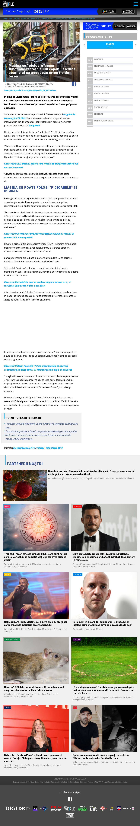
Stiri (10, 19)
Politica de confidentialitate (39, 782)
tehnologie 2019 (54, 447)
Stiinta (16, 19)
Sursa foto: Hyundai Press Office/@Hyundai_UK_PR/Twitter (30, 90)
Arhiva (104, 782)
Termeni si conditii (20, 782)
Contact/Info (113, 782)
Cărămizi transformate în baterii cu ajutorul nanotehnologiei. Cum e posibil (41, 431)
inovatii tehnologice (24, 447)
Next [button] (136, 45)
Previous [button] (84, 45)
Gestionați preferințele (59, 782)
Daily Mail (34, 125)
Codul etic (123, 782)
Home (5, 19)
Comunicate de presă (78, 782)
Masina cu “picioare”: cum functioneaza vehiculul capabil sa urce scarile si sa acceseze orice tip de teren (58, 19)
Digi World (8, 4)
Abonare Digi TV (94, 782)
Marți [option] (110, 45)
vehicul (40, 447)
